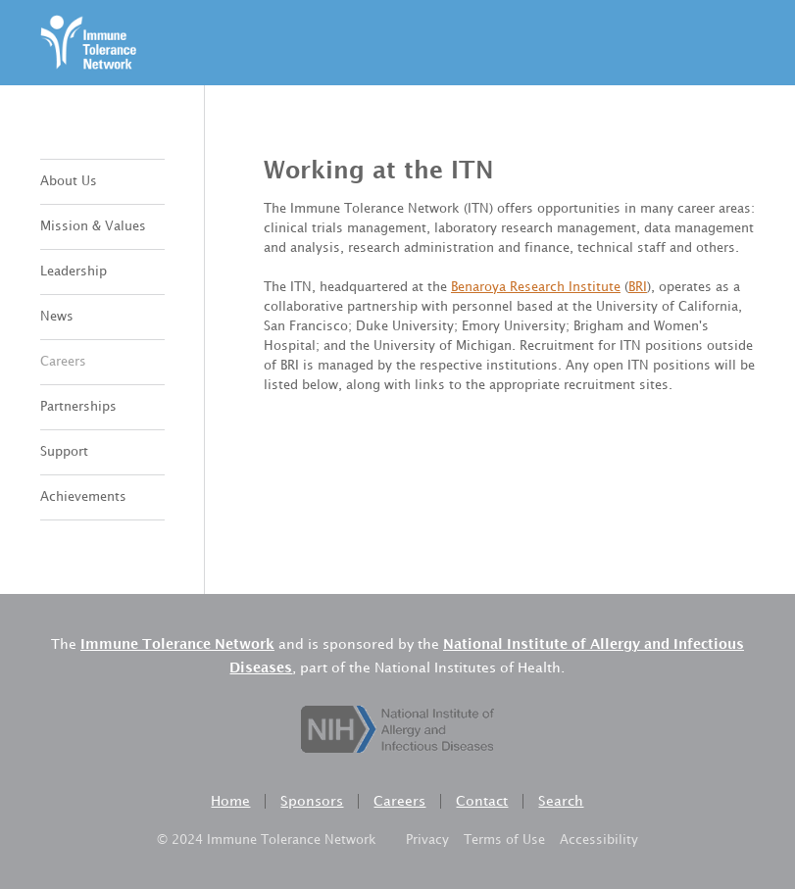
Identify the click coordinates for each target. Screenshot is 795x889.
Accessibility (599, 840)
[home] (88, 43)
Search (560, 801)
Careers (63, 362)
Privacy (427, 840)
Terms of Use (504, 840)
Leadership (73, 271)
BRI (637, 287)
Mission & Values (93, 226)
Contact (482, 801)
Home (230, 801)
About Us (68, 181)
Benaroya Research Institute (536, 287)
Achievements (83, 497)
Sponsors (311, 801)
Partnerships (78, 407)
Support (64, 452)
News (57, 316)
